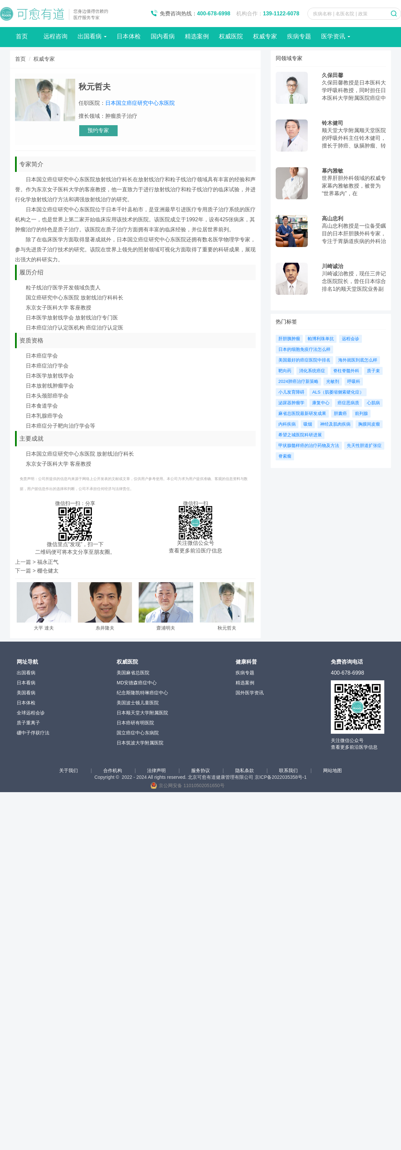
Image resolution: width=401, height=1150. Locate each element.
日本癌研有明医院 (135, 722)
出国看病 (92, 36)
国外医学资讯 (250, 692)
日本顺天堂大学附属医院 (142, 712)
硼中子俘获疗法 (33, 732)
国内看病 (163, 36)
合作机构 (113, 770)
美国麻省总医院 (133, 672)
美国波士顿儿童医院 (138, 702)
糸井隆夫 (105, 628)
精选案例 (197, 36)
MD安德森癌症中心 (137, 682)
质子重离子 (28, 722)
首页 (22, 36)
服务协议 (201, 770)
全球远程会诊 (31, 712)
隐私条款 (245, 770)
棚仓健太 (47, 570)
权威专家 (265, 36)
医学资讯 (335, 36)
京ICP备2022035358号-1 (281, 777)
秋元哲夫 (227, 628)
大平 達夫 (44, 628)
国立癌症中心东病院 (138, 732)
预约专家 (98, 130)
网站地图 (332, 770)
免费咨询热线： (195, 13)
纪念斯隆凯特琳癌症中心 (142, 692)
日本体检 (129, 36)
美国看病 (26, 692)
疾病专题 (299, 36)
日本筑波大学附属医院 (140, 742)
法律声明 (157, 770)
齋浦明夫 (165, 628)
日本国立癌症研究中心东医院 (140, 103)
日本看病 (26, 682)
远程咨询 (55, 36)
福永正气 (47, 562)
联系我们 (289, 770)
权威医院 (231, 36)
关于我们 (69, 770)
